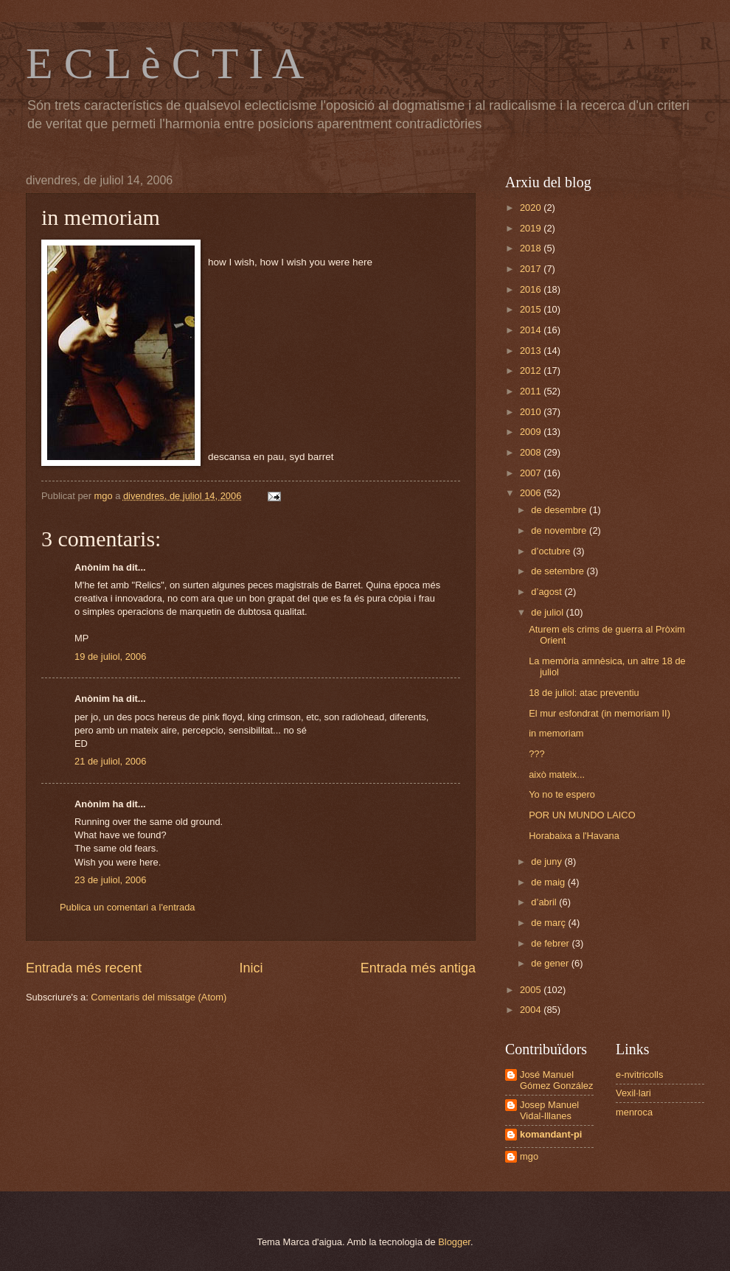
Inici (251, 968)
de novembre (560, 530)
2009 (531, 431)
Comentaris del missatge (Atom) (158, 997)
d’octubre (552, 551)
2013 (531, 350)
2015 (531, 309)
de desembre (560, 509)
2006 (531, 492)
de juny (547, 861)
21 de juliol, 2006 (110, 761)
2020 (531, 207)
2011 (531, 391)
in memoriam (556, 733)
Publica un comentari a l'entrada (127, 907)
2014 (531, 329)
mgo (529, 1156)
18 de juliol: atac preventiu (584, 692)
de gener (551, 963)
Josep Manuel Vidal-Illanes (549, 1110)
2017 (531, 268)
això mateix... (557, 774)
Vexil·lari (633, 1092)
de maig (549, 882)
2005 (531, 989)
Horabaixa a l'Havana (574, 835)
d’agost (547, 591)
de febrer (551, 943)
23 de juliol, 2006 (110, 879)
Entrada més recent (84, 968)
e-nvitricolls (639, 1074)
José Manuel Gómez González (556, 1080)
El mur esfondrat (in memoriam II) (599, 713)
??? (536, 753)
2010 (531, 411)
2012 (531, 370)
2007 (531, 472)
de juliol (548, 612)
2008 (531, 452)
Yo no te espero (562, 794)
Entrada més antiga (418, 968)
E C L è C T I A (165, 63)
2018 (531, 248)
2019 (531, 228)
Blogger (454, 1241)
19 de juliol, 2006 (110, 656)
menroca (634, 1112)
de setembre (558, 571)
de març (549, 922)
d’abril (545, 902)
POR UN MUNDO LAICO (582, 815)
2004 (531, 1009)
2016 (531, 289)
